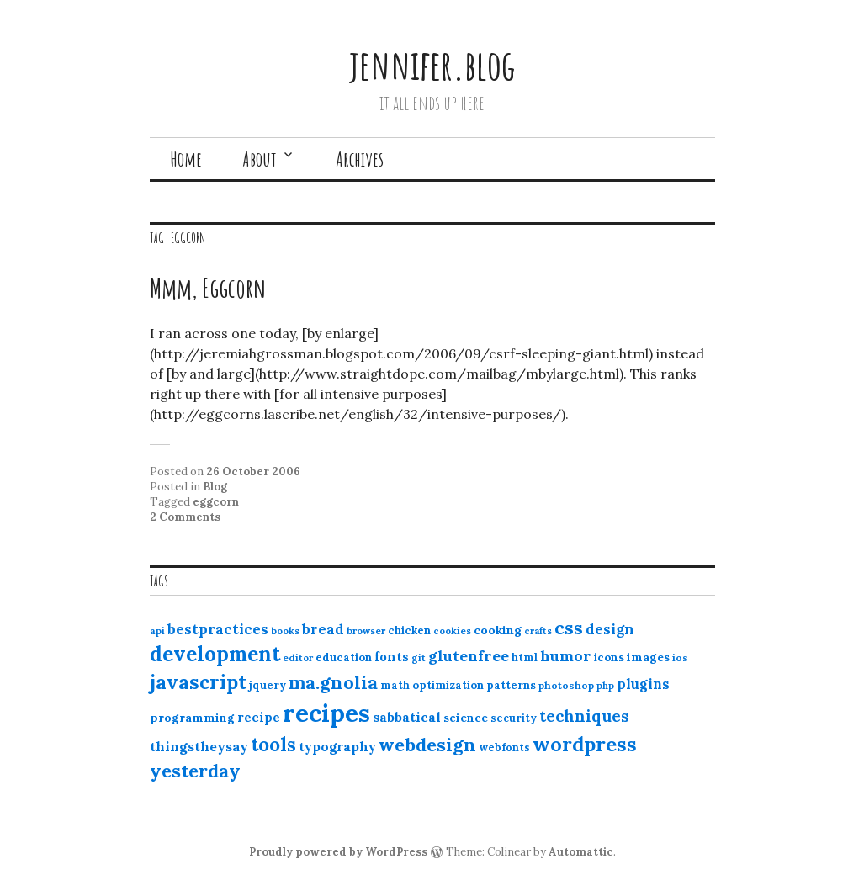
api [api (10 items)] (157, 631)
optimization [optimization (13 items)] (448, 685)
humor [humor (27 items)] (565, 655)
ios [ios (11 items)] (680, 657)
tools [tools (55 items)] (273, 744)
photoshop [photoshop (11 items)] (566, 685)
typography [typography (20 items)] (337, 746)
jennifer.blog (432, 64)
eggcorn (216, 502)
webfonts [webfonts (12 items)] (504, 747)
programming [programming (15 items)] (192, 717)
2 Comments (185, 517)
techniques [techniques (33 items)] (584, 716)
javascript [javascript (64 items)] (198, 682)
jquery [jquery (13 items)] (267, 685)
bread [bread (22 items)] (323, 629)
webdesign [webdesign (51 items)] (427, 744)
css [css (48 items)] (568, 628)
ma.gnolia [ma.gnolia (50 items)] (333, 682)
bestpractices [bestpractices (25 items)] (217, 629)
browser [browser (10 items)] (366, 631)
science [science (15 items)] (465, 717)
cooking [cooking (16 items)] (498, 630)
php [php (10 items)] (605, 686)
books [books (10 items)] (285, 631)
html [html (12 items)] (525, 657)
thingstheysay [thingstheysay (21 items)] (199, 746)
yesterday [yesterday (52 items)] (195, 770)
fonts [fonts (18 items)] (391, 657)
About (259, 159)
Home (186, 159)
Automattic (581, 852)
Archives (360, 159)
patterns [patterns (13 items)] (511, 685)
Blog (215, 487)
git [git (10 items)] (418, 658)
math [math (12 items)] (395, 685)
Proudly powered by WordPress (338, 852)
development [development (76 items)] (215, 653)
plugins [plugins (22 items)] (643, 684)
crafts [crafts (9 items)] (538, 631)
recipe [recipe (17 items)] (258, 717)
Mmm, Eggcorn (208, 287)
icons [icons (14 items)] (609, 657)
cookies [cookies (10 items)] (452, 631)
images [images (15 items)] (648, 657)
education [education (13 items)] (343, 657)
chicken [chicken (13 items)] (409, 630)
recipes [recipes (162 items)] (326, 713)
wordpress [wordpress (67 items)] (585, 743)
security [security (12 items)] (513, 718)
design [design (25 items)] (610, 629)
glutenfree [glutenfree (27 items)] (468, 655)
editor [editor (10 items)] (298, 658)
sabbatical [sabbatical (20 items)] (407, 716)
